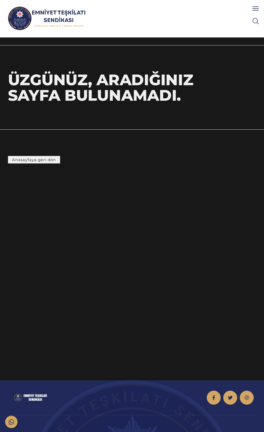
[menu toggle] (255, 8)
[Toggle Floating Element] (11, 422)
